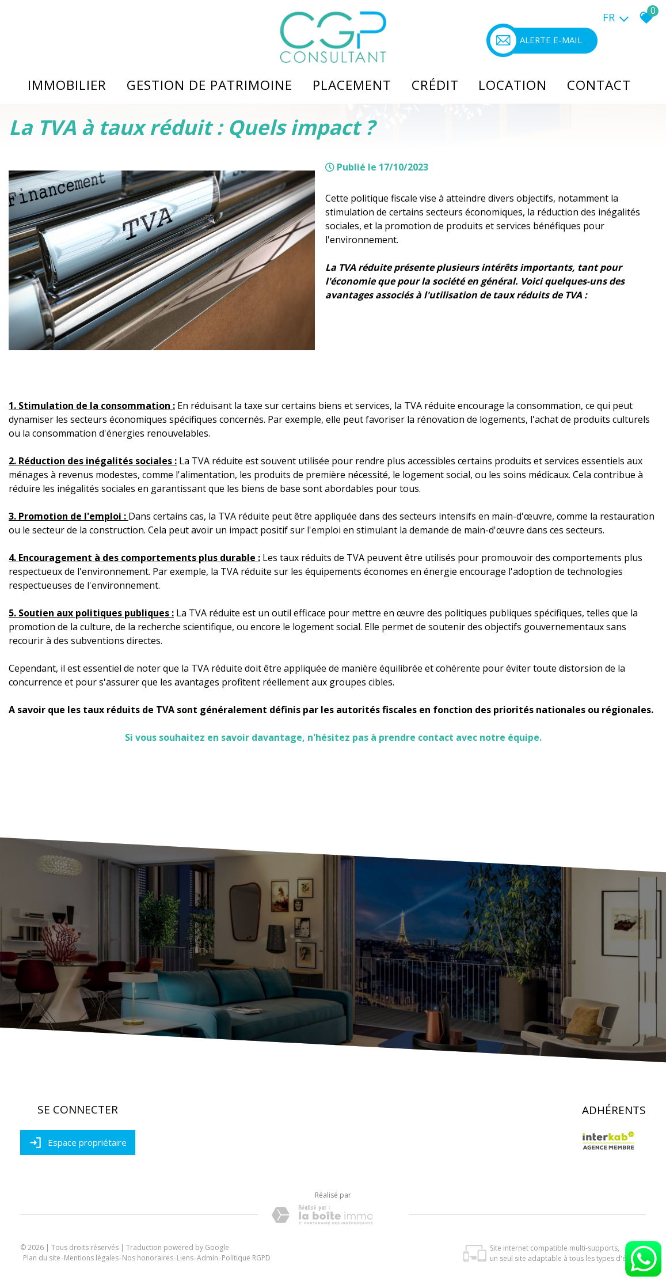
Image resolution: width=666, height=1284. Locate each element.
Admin (207, 1258)
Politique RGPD (246, 1258)
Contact (597, 83)
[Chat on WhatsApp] (643, 1277)
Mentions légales (91, 1258)
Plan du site (41, 1258)
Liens (185, 1258)
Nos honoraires (147, 1258)
